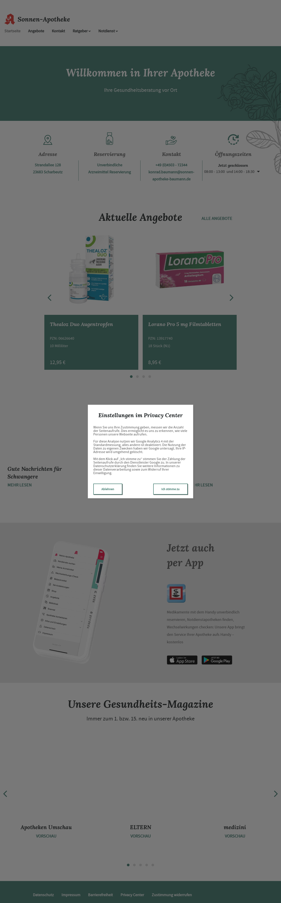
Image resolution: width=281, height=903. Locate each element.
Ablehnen (107, 489)
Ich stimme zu (170, 489)
